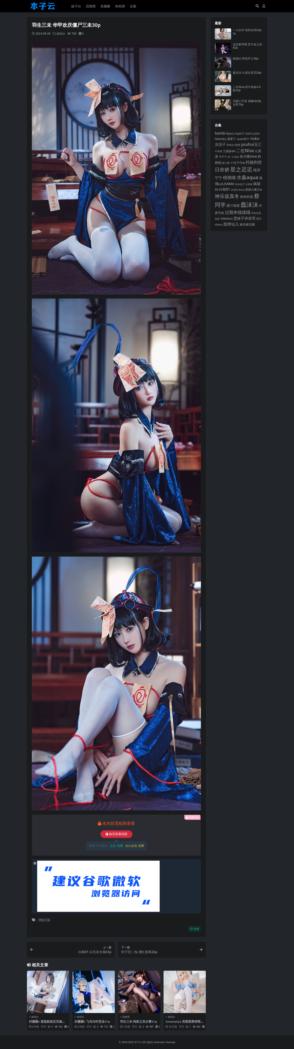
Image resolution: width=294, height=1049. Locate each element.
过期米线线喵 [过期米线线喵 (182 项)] (238, 212)
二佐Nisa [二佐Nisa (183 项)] (245, 150)
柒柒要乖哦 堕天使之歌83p (247, 46)
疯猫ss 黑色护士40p (245, 58)
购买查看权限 (116, 834)
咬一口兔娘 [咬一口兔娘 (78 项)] (233, 156)
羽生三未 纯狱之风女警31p (138, 1021)
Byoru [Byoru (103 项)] (230, 133)
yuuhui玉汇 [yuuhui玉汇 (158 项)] (251, 144)
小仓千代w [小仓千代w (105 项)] (237, 163)
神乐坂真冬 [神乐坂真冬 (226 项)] (227, 196)
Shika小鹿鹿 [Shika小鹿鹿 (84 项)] (233, 144)
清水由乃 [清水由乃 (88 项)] (240, 184)
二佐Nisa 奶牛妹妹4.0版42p (247, 88)
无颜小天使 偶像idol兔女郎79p (247, 102)
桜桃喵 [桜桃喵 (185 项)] (229, 177)
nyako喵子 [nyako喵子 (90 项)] (243, 139)
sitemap (170, 1042)
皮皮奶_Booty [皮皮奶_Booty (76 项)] (238, 189)
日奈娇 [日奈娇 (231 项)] (222, 169)
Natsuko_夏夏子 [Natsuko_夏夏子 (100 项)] (225, 139)
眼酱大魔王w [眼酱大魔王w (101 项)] (253, 189)
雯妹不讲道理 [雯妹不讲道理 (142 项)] (244, 218)
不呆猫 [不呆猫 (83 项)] (218, 151)
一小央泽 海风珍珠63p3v (247, 31)
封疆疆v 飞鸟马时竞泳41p (92, 1021)
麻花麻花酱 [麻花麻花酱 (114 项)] (247, 224)
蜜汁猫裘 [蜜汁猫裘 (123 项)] (233, 205)
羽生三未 (44, 920)
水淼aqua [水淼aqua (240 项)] (247, 177)
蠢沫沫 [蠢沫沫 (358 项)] (249, 204)
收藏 (194, 928)
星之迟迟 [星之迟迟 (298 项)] (241, 169)
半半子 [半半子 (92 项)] (223, 156)
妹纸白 (61, 33)
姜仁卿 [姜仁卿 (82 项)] (225, 162)
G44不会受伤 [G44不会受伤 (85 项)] (252, 133)
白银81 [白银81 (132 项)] (224, 189)
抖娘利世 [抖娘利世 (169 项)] (254, 162)
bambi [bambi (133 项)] (220, 133)
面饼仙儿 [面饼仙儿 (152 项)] (231, 224)
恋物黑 (126, 1016)
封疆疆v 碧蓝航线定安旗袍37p (48, 1023)
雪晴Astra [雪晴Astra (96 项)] (226, 218)
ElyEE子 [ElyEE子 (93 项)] (240, 133)
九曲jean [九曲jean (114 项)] (229, 151)
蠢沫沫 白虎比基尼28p (247, 72)
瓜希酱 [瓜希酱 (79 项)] (249, 184)
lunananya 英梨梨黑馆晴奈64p (185, 1023)
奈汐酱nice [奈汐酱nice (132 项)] (248, 156)
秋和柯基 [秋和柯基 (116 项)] (246, 196)
